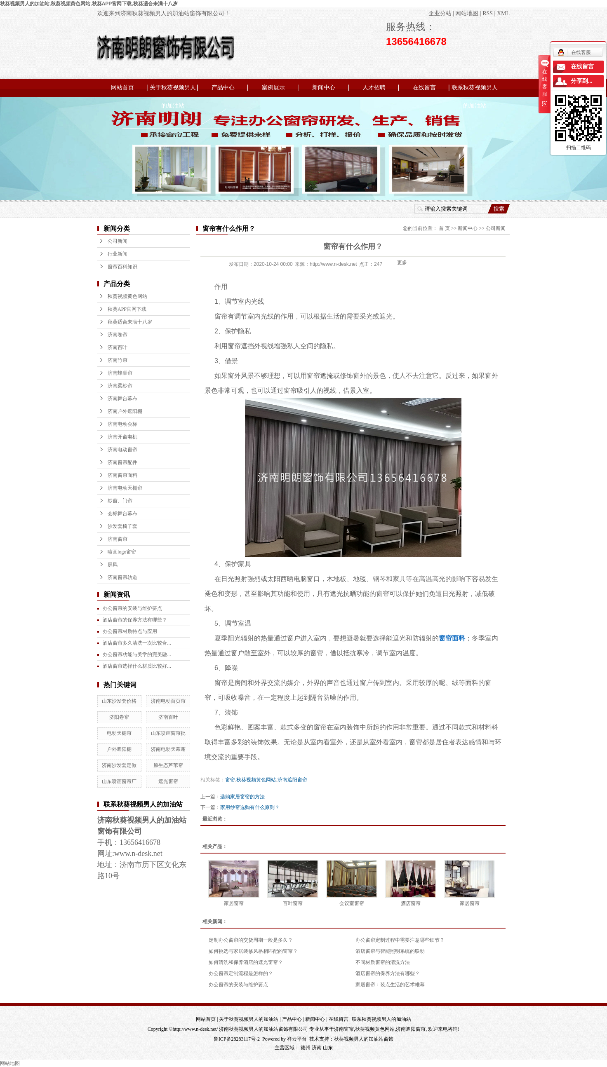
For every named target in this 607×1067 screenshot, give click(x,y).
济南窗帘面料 (122, 475)
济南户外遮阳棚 (125, 411)
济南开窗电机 (122, 437)
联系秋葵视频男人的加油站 (475, 90)
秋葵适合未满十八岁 (130, 322)
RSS (487, 13)
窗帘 (230, 780)
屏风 (113, 565)
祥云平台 (297, 1039)
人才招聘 (374, 87)
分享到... (582, 81)
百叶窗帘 (293, 903)
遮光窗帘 (168, 781)
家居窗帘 (234, 903)
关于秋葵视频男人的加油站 (173, 90)
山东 (328, 1048)
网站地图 (466, 13)
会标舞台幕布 (122, 513)
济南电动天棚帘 (125, 488)
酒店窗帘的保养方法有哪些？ (135, 620)
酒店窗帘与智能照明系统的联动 (390, 951)
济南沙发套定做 (119, 765)
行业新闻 (117, 254)
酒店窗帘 (411, 903)
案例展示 (273, 87)
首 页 (444, 228)
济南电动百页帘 (168, 701)
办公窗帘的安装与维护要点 (132, 608)
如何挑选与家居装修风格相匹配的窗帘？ (253, 951)
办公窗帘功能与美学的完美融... (137, 654)
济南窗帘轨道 (122, 577)
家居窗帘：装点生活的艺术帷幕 (390, 984)
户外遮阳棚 (119, 749)
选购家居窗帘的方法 (242, 797)
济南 (317, 1048)
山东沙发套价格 (119, 701)
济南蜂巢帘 (120, 373)
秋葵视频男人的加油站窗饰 (363, 1039)
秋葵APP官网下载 (127, 309)
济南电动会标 (122, 424)
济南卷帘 (117, 335)
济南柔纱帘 (120, 386)
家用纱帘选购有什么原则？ (250, 807)
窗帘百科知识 (122, 267)
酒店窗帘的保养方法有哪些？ (387, 973)
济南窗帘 (117, 539)
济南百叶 (117, 347)
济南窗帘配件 (122, 462)
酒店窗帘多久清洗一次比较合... (137, 643)
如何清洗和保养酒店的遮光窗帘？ (246, 962)
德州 (306, 1048)
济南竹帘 (117, 360)
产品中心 (223, 87)
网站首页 (122, 87)
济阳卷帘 (119, 717)
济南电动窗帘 (122, 450)
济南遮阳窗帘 (292, 780)
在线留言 (424, 87)
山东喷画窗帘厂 (119, 781)
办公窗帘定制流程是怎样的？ (241, 973)
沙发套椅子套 (122, 526)
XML (503, 13)
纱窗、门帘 (120, 501)
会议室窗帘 (351, 903)
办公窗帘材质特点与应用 (130, 631)
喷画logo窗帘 (122, 552)
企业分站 (440, 13)
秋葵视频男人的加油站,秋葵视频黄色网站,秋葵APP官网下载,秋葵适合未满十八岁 (89, 4)
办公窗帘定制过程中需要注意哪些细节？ (400, 940)
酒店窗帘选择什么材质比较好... (137, 666)
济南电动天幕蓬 (168, 749)
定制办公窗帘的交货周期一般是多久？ (251, 940)
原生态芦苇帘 (168, 765)
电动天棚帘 (119, 733)
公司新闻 (117, 241)
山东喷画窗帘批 (168, 733)
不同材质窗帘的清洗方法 (382, 962)
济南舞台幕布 (122, 398)
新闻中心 (323, 87)
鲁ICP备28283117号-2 (237, 1039)
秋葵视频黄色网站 (127, 296)
